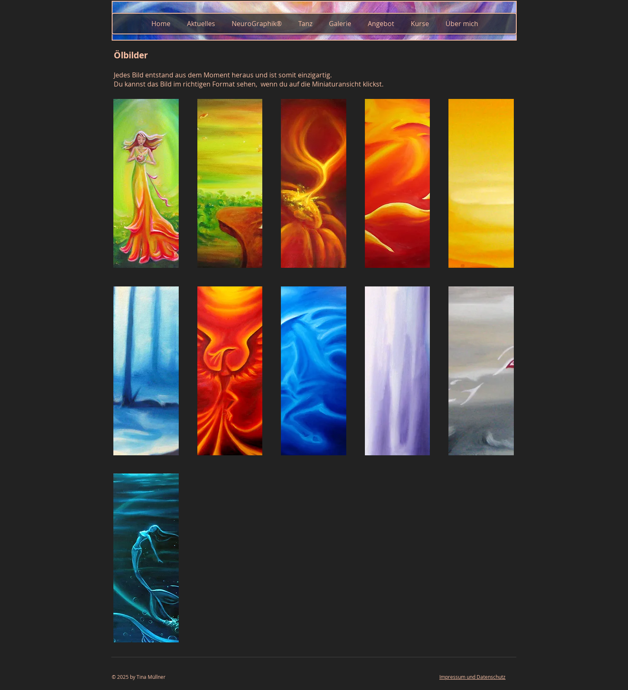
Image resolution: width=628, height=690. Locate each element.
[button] (146, 183)
